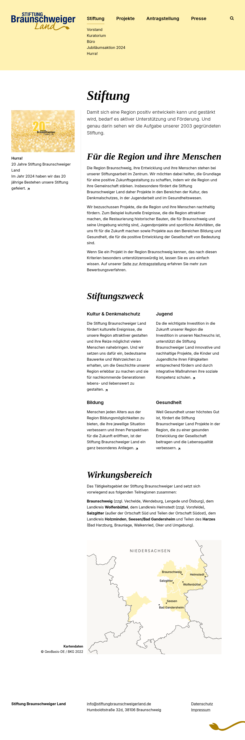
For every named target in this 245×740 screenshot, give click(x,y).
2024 (93, 47)
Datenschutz (202, 703)
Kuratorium (93, 35)
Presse (198, 18)
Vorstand (93, 29)
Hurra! (92, 53)
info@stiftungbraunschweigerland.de (119, 703)
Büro (91, 41)
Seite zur (144, 264)
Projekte (125, 18)
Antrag (162, 18)
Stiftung (95, 18)
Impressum (200, 709)
